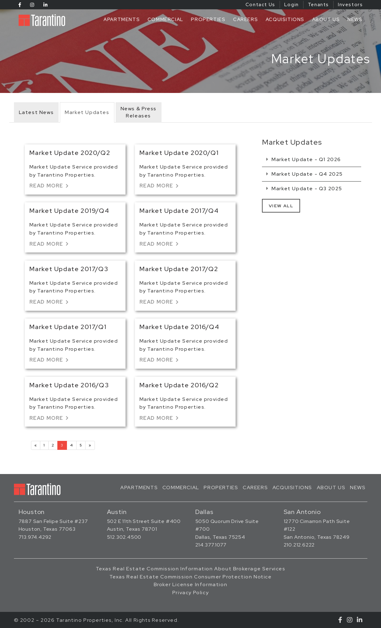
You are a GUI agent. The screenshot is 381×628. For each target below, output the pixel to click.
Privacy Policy (190, 592)
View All (281, 206)
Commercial (166, 19)
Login (291, 5)
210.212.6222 (299, 545)
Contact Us (260, 5)
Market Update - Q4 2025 (304, 174)
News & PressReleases (139, 112)
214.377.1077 (211, 545)
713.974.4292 (35, 537)
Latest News (36, 112)
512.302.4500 (124, 537)
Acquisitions (285, 19)
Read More (50, 186)
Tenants (318, 5)
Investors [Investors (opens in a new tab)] (350, 5)
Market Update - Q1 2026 (303, 159)
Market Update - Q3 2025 (304, 188)
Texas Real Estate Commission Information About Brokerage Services (191, 568)
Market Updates (87, 112)
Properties (208, 19)
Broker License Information (191, 584)
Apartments (122, 19)
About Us (326, 19)
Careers (245, 19)
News (355, 19)
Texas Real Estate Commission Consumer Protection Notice (190, 576)
